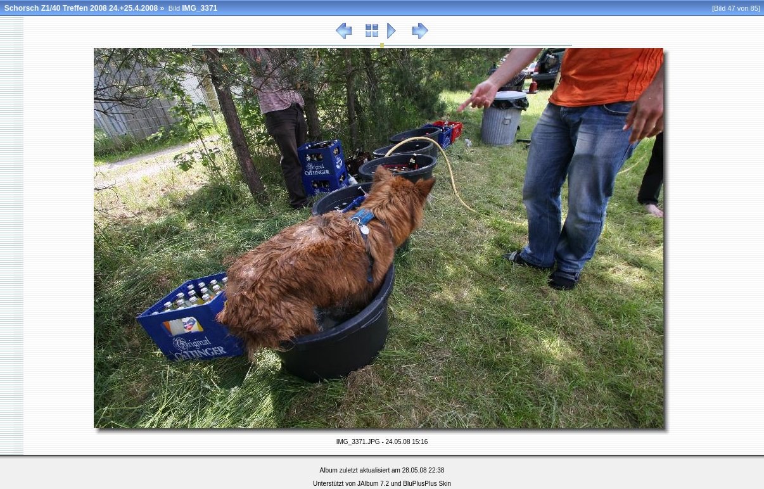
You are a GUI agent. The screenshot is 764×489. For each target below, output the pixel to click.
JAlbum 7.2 (373, 483)
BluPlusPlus (419, 483)
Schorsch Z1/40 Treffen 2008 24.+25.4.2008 (81, 8)
